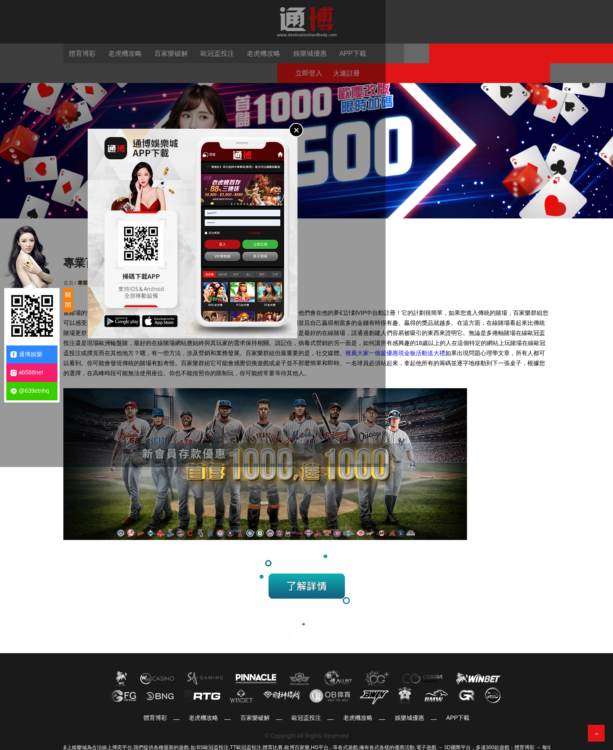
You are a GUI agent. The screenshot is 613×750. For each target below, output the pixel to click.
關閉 (68, 299)
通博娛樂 (26, 354)
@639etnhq (30, 390)
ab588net (26, 372)
